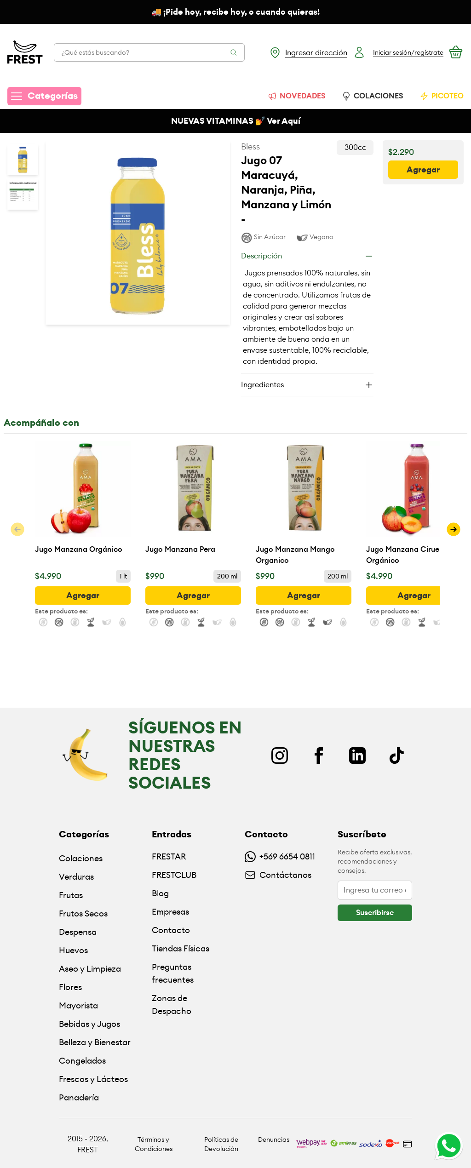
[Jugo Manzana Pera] (193, 503)
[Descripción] (307, 256)
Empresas (170, 911)
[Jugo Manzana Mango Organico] (303, 503)
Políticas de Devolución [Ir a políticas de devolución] (221, 1144)
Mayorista (78, 1005)
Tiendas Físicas (180, 948)
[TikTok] (396, 755)
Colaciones (81, 858)
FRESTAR (169, 856)
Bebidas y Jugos (89, 1024)
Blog (160, 893)
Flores (70, 987)
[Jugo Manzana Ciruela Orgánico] (414, 503)
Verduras (76, 876)
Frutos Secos (83, 913)
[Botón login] (398, 52)
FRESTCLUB (174, 875)
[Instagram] (279, 755)
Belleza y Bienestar (95, 1042)
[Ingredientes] (307, 385)
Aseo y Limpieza (90, 968)
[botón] (423, 169)
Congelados (82, 1060)
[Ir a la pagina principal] (25, 52)
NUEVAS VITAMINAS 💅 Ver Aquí (235, 120)
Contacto (171, 930)
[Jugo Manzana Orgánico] (83, 503)
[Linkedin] (357, 755)
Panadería (79, 1097)
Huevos (73, 950)
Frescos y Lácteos (93, 1079)
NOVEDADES (296, 96)
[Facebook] (318, 755)
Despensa (78, 932)
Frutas (71, 895)
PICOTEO (441, 96)
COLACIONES (372, 96)
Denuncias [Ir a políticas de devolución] (273, 1139)
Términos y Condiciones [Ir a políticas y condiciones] (153, 1144)
